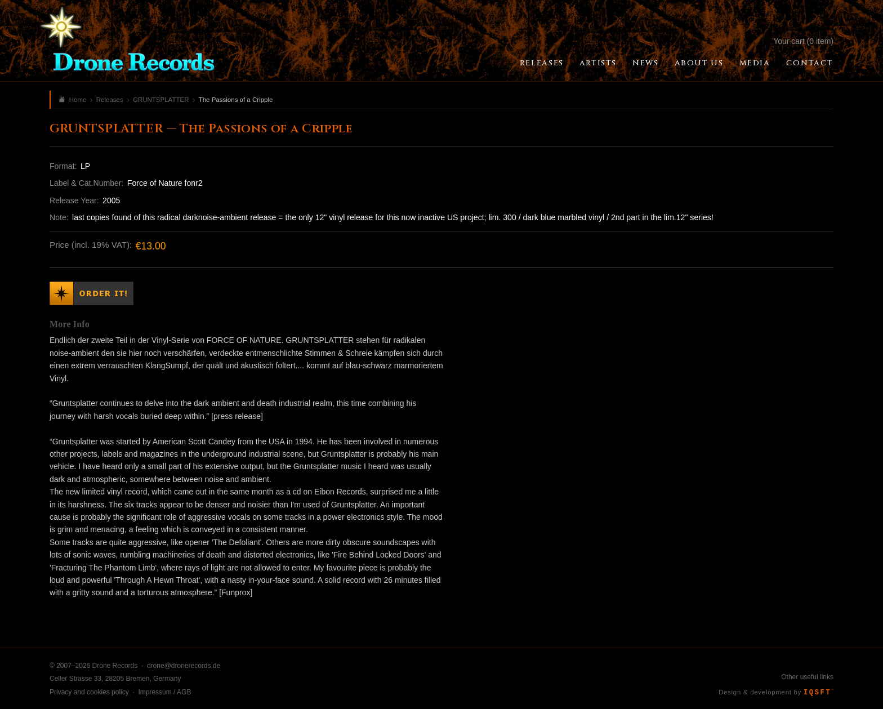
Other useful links (807, 677)
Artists (598, 63)
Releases (542, 63)
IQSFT (818, 693)
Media (754, 63)
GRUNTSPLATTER (161, 99)
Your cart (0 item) (803, 41)
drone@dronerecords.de (183, 666)
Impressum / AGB (164, 692)
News (645, 63)
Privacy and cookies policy (89, 692)
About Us (699, 63)
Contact (809, 63)
